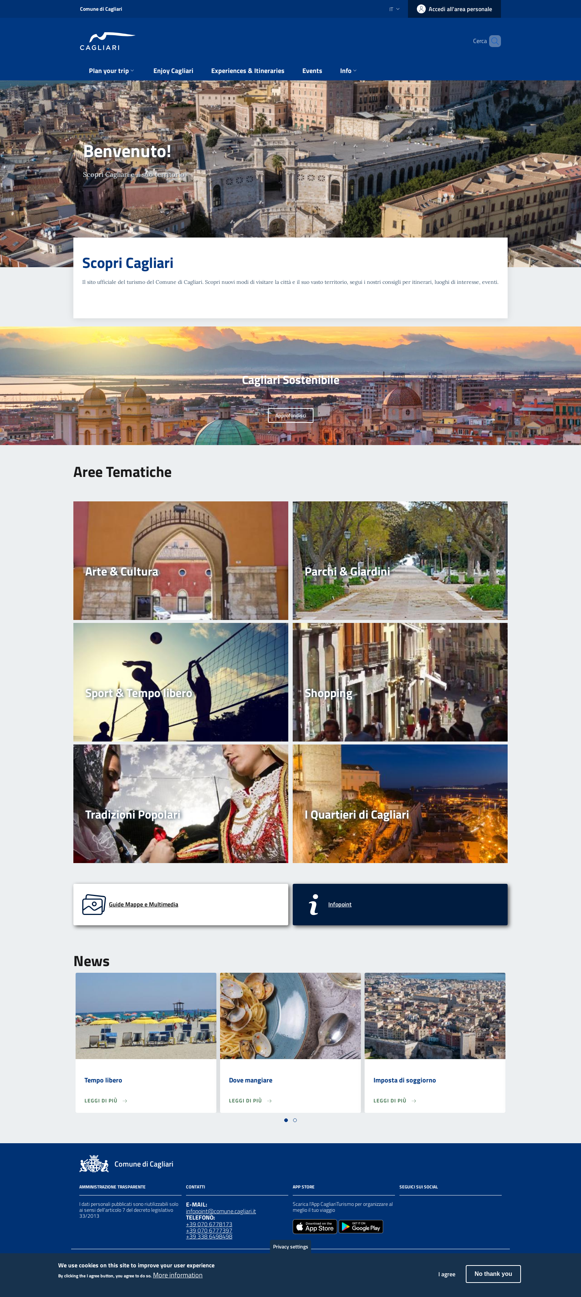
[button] (286, 1120)
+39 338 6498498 (209, 1236)
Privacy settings (290, 1250)
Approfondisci (290, 415)
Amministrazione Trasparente (112, 1186)
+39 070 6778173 (209, 1224)
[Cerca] (492, 41)
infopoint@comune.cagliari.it (221, 1211)
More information (178, 1278)
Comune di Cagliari (101, 9)
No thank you (493, 1277)
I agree (446, 1277)
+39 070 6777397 (209, 1230)
